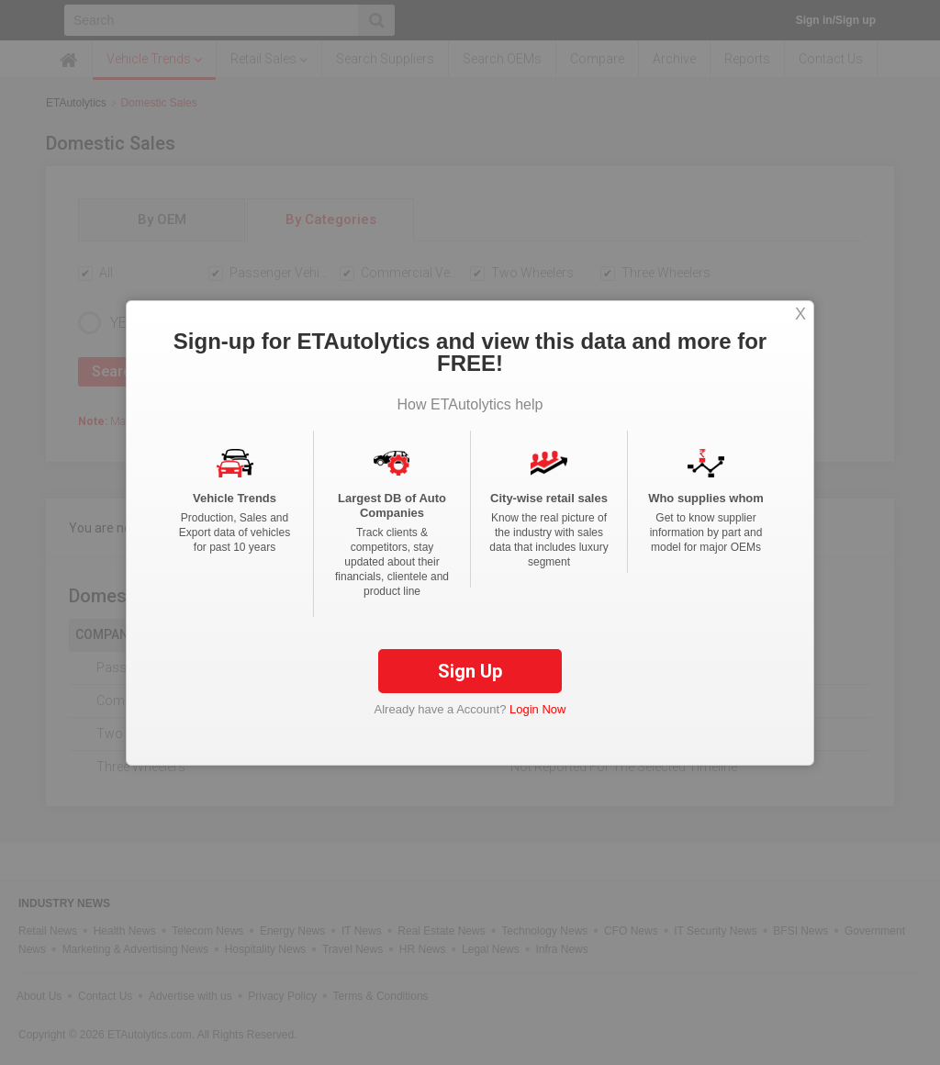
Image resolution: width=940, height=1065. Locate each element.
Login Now (537, 709)
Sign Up (470, 671)
